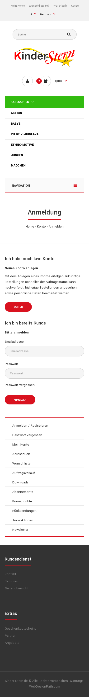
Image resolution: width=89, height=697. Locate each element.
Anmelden (56, 226)
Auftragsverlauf (23, 473)
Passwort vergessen (20, 385)
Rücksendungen (24, 511)
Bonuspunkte (22, 501)
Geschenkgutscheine (21, 628)
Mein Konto (18, 6)
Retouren (11, 581)
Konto (41, 226)
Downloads (20, 482)
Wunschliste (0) (39, 6)
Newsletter (20, 529)
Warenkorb (60, 6)
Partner (10, 635)
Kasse (75, 6)
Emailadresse (14, 341)
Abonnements (22, 492)
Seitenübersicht (16, 588)
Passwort (11, 364)
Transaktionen (22, 520)
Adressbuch (21, 454)
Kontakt (10, 574)
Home (30, 226)
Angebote (12, 642)
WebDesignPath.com (44, 686)
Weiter (18, 307)
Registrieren (39, 425)
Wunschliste (21, 463)
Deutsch (45, 14)
